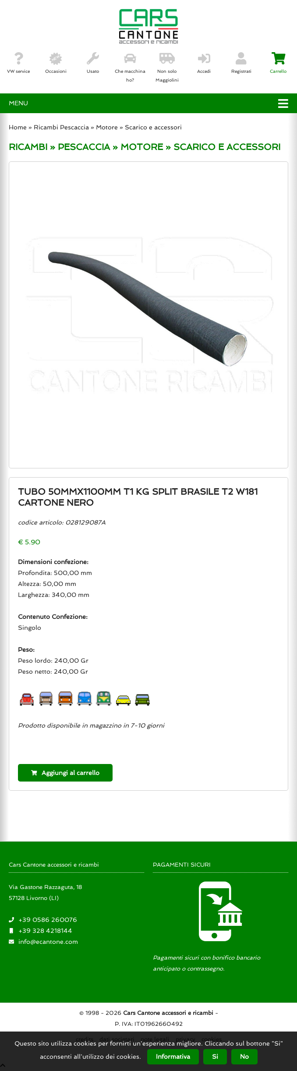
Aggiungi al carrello (65, 772)
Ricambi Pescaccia (61, 127)
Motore (107, 127)
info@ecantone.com (48, 941)
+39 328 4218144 (45, 930)
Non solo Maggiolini (167, 67)
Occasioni (56, 63)
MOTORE (141, 147)
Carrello (278, 63)
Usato (93, 63)
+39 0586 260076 (47, 919)
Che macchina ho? (130, 67)
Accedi (204, 63)
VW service (18, 63)
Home (18, 127)
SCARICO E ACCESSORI (226, 147)
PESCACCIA (84, 147)
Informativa (173, 1056)
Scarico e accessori (153, 127)
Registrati (241, 63)
